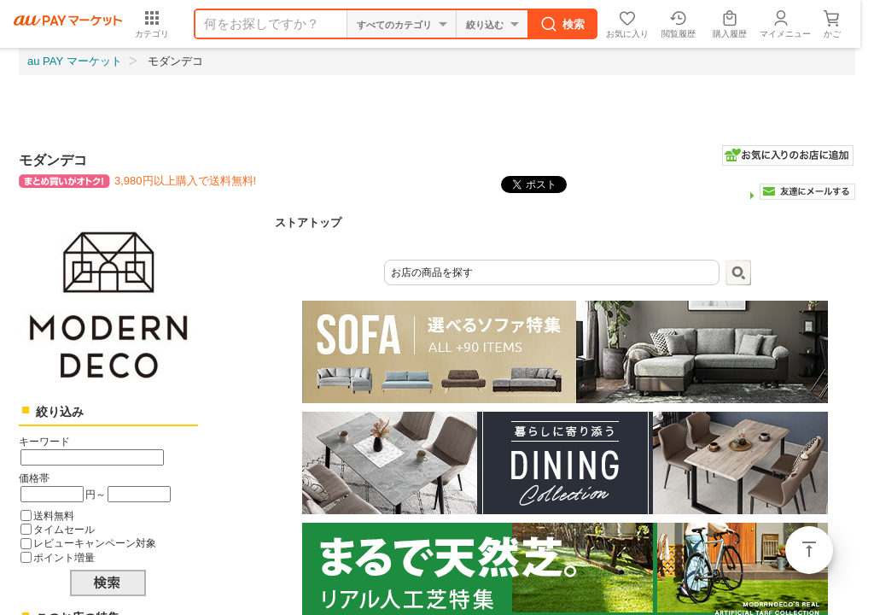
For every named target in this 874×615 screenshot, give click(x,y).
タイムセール (64, 529)
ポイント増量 (64, 557)
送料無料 (53, 515)
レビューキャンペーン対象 (94, 542)
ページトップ (809, 550)
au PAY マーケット (74, 61)
